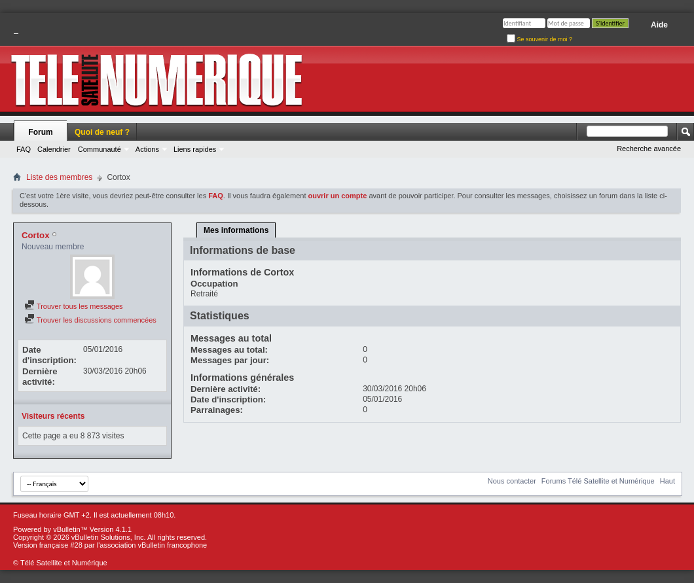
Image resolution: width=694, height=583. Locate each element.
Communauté (99, 149)
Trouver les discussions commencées (90, 320)
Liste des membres (59, 177)
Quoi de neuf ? (102, 132)
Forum (40, 132)
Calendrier (54, 149)
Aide (659, 24)
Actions (147, 149)
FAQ (23, 149)
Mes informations (236, 230)
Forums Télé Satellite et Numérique (598, 481)
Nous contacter (512, 481)
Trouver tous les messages (73, 306)
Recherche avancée (649, 148)
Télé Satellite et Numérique (63, 563)
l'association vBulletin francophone (152, 545)
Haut (667, 481)
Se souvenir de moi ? (539, 39)
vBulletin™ (70, 529)
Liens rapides (195, 149)
